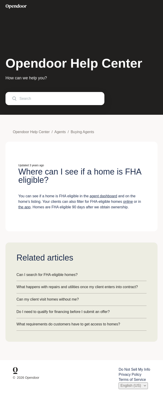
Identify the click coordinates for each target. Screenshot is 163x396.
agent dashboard (103, 196)
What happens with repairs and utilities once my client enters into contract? (77, 287)
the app (24, 207)
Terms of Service (132, 380)
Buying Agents (82, 132)
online (128, 202)
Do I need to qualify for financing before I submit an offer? (63, 312)
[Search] (54, 98)
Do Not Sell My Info (134, 369)
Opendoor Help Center (31, 132)
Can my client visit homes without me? (47, 299)
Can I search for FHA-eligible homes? (47, 275)
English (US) (131, 385)
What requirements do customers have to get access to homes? (68, 324)
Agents (60, 132)
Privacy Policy (130, 374)
